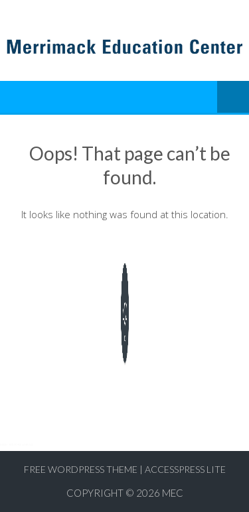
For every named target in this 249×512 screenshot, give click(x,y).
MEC (172, 493)
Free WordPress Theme (80, 469)
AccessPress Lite (185, 469)
